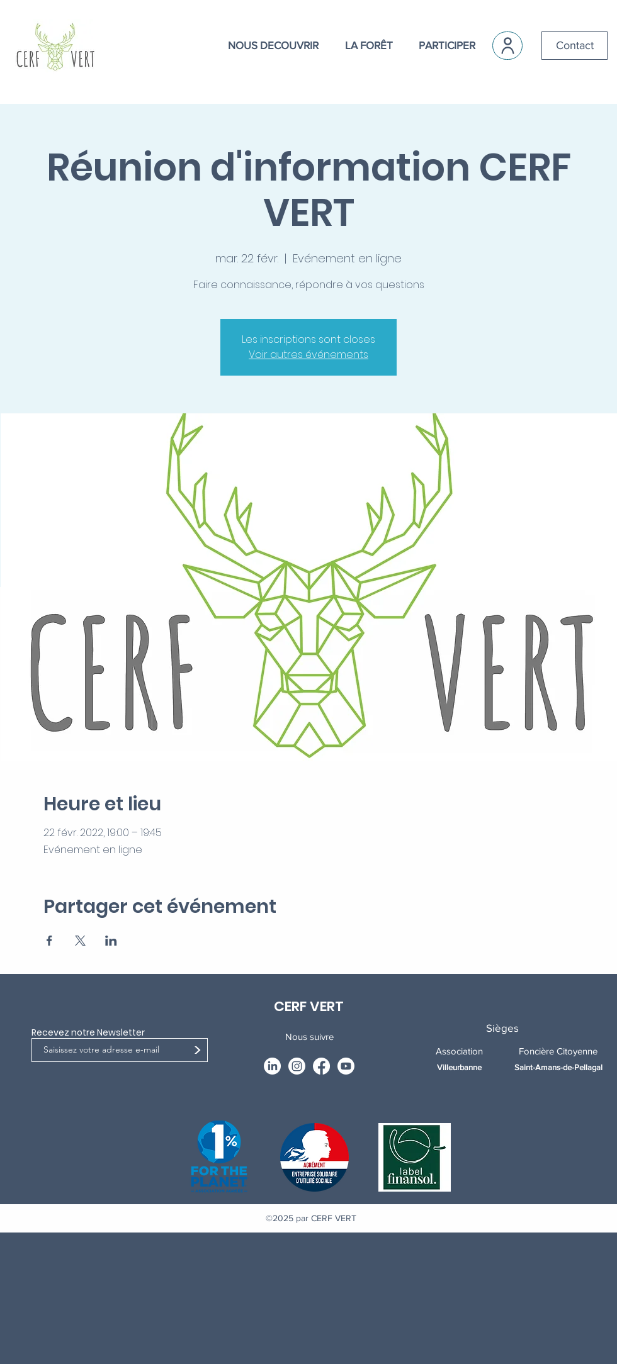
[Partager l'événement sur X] (80, 941)
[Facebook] (321, 1066)
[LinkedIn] (272, 1066)
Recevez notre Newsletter (88, 1032)
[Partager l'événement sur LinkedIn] (111, 941)
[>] (197, 1050)
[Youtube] (345, 1066)
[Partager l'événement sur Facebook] (49, 941)
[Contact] (574, 45)
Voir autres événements (308, 354)
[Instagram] (296, 1066)
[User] (507, 45)
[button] (266, 45)
